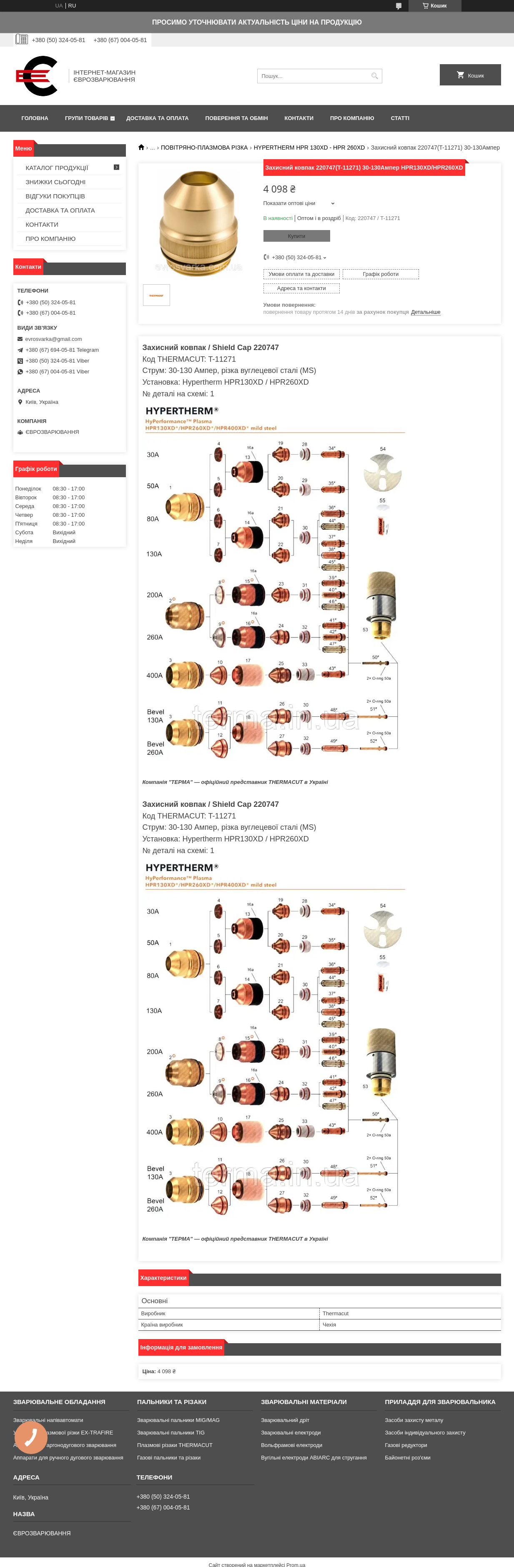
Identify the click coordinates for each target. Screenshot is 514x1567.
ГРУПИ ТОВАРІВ (86, 118)
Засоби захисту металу (414, 1406)
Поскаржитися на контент (251, 1559)
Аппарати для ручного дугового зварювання (68, 1444)
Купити (297, 236)
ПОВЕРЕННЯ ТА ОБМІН (237, 118)
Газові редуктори (406, 1431)
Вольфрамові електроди (291, 1431)
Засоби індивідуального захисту (425, 1419)
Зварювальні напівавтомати (48, 1406)
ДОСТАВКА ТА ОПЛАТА (157, 118)
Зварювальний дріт (285, 1406)
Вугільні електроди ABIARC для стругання (314, 1444)
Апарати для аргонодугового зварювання (64, 1431)
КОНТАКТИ (299, 118)
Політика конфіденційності (315, 1559)
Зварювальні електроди (291, 1419)
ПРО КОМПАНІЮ (352, 118)
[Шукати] (375, 76)
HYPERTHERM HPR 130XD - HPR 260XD (309, 147)
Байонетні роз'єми (407, 1444)
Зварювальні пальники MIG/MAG (178, 1406)
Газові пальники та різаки (169, 1444)
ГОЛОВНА (35, 118)
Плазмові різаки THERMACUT (175, 1431)
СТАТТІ (400, 118)
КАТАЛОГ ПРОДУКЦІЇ (57, 167)
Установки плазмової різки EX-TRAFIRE (63, 1419)
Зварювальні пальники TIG (171, 1419)
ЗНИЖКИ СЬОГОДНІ (56, 181)
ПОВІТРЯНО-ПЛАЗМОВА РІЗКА (204, 147)
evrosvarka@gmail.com (53, 339)
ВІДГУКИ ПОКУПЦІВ (55, 196)
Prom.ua (295, 1551)
